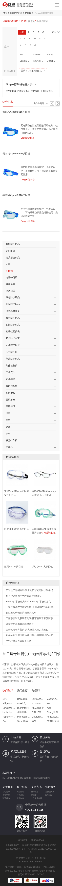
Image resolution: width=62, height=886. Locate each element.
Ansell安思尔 (23, 703)
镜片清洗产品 (13, 257)
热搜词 (36, 690)
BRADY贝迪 (52, 721)
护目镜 (28, 13)
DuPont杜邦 (23, 708)
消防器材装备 (13, 311)
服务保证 (49, 795)
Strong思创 (52, 712)
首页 (5, 13)
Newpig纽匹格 (9, 708)
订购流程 (20, 795)
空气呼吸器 (11, 91)
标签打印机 (11, 440)
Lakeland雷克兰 (26, 60)
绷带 (8, 413)
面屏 (8, 264)
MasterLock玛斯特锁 (53, 699)
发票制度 (20, 798)
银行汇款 (34, 792)
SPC (4, 699)
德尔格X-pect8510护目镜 (16, 195)
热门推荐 (22, 690)
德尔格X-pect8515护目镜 (16, 111)
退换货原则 (49, 792)
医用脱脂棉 (11, 386)
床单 (8, 433)
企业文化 (6, 795)
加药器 (9, 447)
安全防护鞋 (11, 352)
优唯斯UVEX (23, 712)
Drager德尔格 (39, 716)
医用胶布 (10, 392)
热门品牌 (7, 690)
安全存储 (10, 379)
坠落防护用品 (13, 358)
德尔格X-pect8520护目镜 (16, 153)
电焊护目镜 (11, 277)
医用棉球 (10, 406)
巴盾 (48, 708)
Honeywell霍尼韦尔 (53, 54)
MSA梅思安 (39, 60)
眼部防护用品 (16, 13)
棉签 (8, 420)
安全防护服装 (13, 345)
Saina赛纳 (22, 721)
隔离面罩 (10, 290)
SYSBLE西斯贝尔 (39, 703)
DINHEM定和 (39, 54)
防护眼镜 (35, 91)
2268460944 (37, 840)
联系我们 (6, 798)
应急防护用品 (13, 297)
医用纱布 (10, 399)
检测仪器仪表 (13, 331)
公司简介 (6, 792)
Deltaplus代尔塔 (53, 60)
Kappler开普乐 (9, 716)
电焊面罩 (10, 284)
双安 (34, 721)
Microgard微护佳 (24, 716)
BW (4, 721)
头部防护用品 (47, 91)
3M (21, 54)
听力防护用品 (13, 317)
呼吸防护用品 (23, 91)
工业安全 (10, 372)
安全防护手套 (13, 338)
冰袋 (8, 426)
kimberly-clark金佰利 (9, 712)
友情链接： (24, 840)
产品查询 (20, 792)
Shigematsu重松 (9, 703)
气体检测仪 (11, 365)
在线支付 (34, 795)
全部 (22, 32)
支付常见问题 (36, 798)
